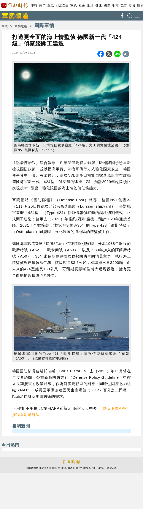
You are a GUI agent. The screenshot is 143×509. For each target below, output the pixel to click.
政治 (50, 5)
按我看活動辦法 (25, 415)
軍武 (73, 5)
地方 (115, 5)
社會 (82, 5)
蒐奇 (123, 5)
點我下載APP (115, 408)
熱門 (42, 5)
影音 (132, 5)
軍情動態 (21, 26)
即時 (34, 5)
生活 (90, 5)
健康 (98, 5)
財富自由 (62, 5)
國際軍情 (44, 25)
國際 (107, 5)
